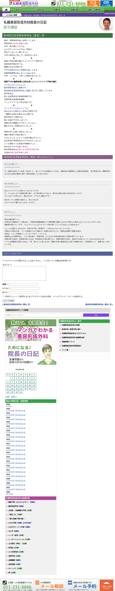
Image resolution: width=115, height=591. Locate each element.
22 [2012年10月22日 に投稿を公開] (12, 389)
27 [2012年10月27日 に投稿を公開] (34, 389)
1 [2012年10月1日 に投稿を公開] (12, 379)
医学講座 (26, 13)
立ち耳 (14, 532)
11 (22, 411)
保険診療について (68, 342)
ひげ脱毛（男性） (18, 544)
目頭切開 (14, 565)
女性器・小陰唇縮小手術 (20, 511)
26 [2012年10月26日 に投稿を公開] (30, 389)
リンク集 (65, 351)
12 (24, 411)
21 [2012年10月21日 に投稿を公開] (8, 389)
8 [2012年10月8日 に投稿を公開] (12, 382)
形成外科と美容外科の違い (71, 330)
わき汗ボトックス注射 (19, 528)
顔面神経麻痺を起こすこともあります (19, 71)
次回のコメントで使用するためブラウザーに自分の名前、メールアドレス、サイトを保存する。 (44, 297)
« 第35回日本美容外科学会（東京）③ (16, 305)
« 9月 (7, 397)
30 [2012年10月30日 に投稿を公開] (17, 393)
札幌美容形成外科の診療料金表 (73, 338)
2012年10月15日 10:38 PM (13, 213)
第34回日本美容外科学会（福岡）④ (19, 88)
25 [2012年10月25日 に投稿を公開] (25, 389)
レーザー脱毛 (16, 536)
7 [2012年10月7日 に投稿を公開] (7, 382)
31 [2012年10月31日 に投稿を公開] (21, 393)
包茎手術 (14, 557)
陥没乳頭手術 (16, 507)
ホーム (6, 9)
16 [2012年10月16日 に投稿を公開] (17, 386)
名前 (5, 285)
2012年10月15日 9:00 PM (12, 185)
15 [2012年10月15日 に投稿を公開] (12, 386)
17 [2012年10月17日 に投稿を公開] (21, 386)
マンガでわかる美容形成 (33, 9)
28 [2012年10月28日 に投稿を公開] (8, 393)
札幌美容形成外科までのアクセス (74, 334)
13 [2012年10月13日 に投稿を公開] (34, 382)
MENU (5, 3)
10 (20, 411)
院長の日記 (17, 13)
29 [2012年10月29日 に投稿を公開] (12, 393)
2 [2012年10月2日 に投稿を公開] (16, 379)
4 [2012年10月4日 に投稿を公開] (25, 379)
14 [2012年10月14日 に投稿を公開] (8, 386)
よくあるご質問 (103, 9)
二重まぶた (15, 515)
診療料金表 (65, 9)
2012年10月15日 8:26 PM (12, 165)
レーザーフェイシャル (19, 540)
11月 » (13, 397)
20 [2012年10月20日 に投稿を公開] (34, 386)
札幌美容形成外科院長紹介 (71, 347)
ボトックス (15, 569)
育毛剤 (14, 548)
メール (6, 289)
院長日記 (17, 9)
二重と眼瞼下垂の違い (16, 519)
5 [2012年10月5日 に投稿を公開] (29, 379)
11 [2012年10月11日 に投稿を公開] (25, 382)
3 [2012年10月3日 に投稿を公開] (21, 379)
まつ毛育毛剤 (16, 553)
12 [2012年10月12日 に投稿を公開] (30, 382)
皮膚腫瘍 (14, 561)
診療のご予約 (106, 3)
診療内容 (51, 9)
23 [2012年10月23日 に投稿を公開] (17, 389)
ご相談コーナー (93, 3)
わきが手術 (19, 524)
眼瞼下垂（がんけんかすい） (22, 503)
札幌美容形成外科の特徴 (71, 326)
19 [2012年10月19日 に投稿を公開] (30, 386)
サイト (5, 293)
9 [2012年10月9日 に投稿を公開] (16, 382)
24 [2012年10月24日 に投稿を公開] (21, 389)
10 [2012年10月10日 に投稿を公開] (21, 382)
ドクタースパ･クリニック (14, 83)
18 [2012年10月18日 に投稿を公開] (25, 386)
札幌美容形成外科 (6, 13)
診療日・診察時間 (82, 9)
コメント (7, 263)
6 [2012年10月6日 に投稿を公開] (34, 379)
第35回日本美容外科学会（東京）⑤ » (99, 305)
